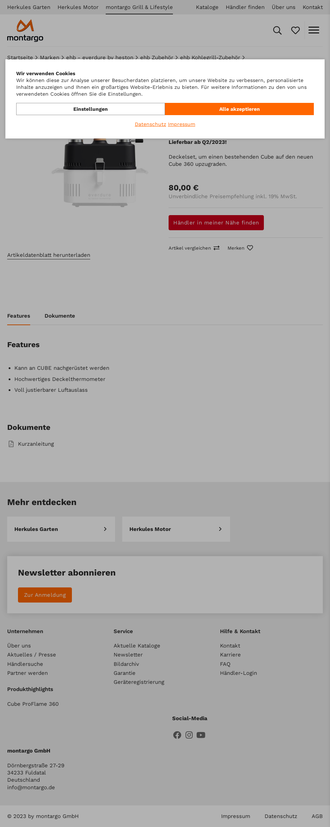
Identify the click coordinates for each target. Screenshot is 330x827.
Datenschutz (150, 124)
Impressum (181, 124)
